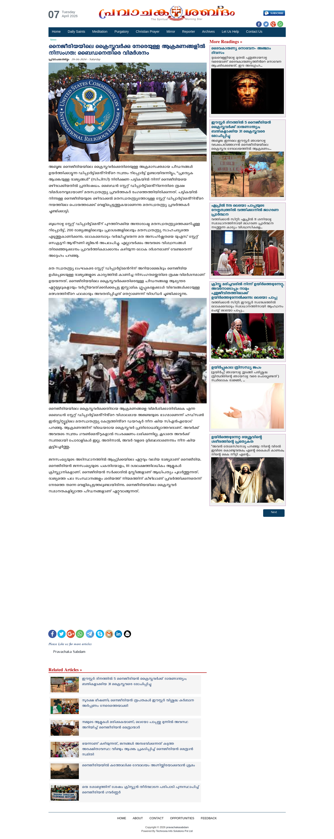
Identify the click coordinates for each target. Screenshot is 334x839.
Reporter (188, 31)
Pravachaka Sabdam (69, 652)
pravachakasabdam (177, 827)
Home (56, 31)
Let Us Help (230, 31)
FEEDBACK (209, 818)
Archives (208, 31)
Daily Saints (76, 31)
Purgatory (121, 31)
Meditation (100, 31)
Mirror (170, 31)
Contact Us (254, 31)
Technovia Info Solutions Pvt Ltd (174, 831)
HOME (121, 818)
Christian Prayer (147, 31)
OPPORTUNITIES (182, 818)
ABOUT (138, 818)
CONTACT (156, 818)
